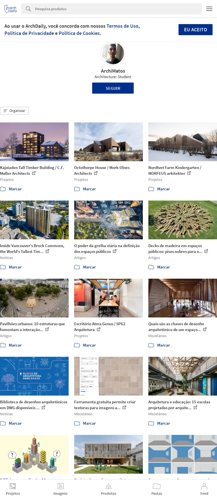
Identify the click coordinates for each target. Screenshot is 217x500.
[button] (14, 111)
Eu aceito (195, 29)
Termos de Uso (122, 26)
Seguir (113, 88)
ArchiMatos (113, 71)
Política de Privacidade (29, 33)
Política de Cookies (79, 33)
